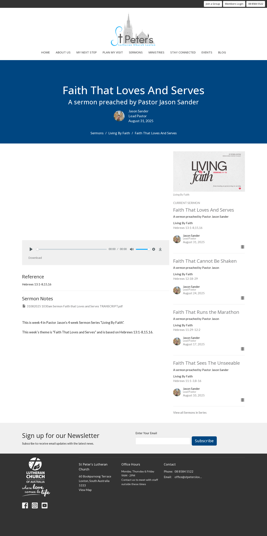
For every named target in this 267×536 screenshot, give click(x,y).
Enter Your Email (146, 433)
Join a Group (213, 3)
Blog (222, 52)
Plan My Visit (113, 52)
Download (35, 258)
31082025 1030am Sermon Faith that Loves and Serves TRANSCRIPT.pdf (72, 306)
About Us (63, 52)
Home (45, 52)
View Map (85, 490)
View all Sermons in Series (190, 412)
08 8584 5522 (255, 3)
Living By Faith (119, 133)
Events (207, 52)
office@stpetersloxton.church (188, 477)
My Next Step (86, 52)
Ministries (156, 52)
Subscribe (204, 440)
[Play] (31, 249)
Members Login (234, 3)
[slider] (71, 249)
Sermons (136, 52)
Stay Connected (183, 52)
